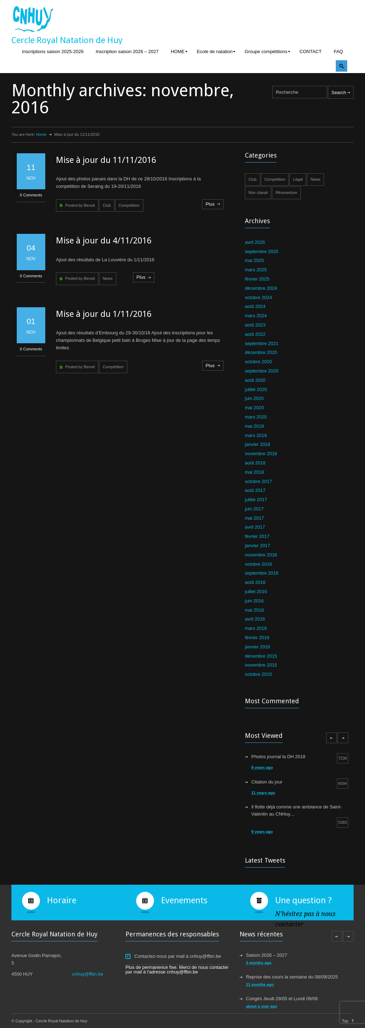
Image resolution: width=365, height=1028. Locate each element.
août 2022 (255, 334)
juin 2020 (254, 398)
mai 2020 (254, 407)
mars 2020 (256, 417)
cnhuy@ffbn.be (87, 974)
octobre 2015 (258, 674)
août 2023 (255, 325)
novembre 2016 (261, 554)
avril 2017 (255, 527)
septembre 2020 (261, 371)
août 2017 (255, 490)
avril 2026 (255, 242)
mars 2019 (256, 435)
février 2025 (257, 279)
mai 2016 (254, 610)
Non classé (258, 192)
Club (107, 205)
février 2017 (257, 536)
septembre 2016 (261, 573)
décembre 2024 (261, 288)
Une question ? (303, 900)
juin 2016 (254, 600)
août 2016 (255, 582)
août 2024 (255, 306)
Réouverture (286, 192)
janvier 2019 (257, 444)
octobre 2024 (258, 297)
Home (41, 134)
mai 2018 (254, 472)
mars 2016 (256, 628)
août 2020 (255, 380)
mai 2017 (254, 518)
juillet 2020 (256, 389)
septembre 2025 (261, 251)
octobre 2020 (258, 361)
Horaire (61, 900)
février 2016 (257, 637)
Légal (298, 179)
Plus (210, 204)
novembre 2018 (261, 453)
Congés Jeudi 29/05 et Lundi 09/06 (282, 998)
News (108, 278)
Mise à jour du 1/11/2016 (103, 314)
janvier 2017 (257, 545)
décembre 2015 (261, 656)
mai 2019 (254, 426)
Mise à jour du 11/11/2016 (106, 160)
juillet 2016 (256, 591)
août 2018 (255, 463)
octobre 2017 (258, 481)
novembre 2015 (261, 665)
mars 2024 (256, 315)
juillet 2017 (256, 499)
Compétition (129, 205)
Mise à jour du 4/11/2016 (103, 241)
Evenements (184, 900)
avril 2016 (255, 619)
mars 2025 (256, 269)
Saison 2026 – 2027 (266, 955)
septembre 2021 (261, 343)
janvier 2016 (257, 646)
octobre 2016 (258, 564)
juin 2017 (254, 509)
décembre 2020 (261, 352)
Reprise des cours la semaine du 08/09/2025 (292, 977)
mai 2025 (254, 260)
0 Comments (31, 195)
